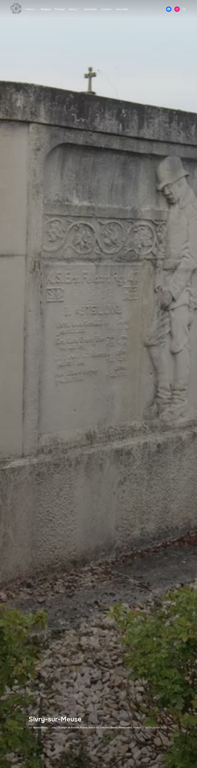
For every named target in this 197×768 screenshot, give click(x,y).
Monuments (125, 727)
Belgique (46, 9)
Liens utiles (122, 9)
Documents (90, 9)
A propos (106, 9)
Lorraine (105, 727)
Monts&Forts (40, 727)
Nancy (74, 9)
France (30, 9)
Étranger (60, 9)
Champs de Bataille (68, 727)
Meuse (114, 727)
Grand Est (94, 727)
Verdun (137, 727)
